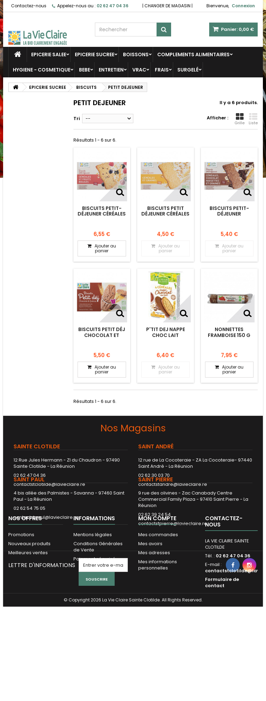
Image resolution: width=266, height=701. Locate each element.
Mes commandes (158, 585)
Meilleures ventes (28, 603)
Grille (239, 119)
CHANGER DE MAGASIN (167, 6)
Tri (76, 118)
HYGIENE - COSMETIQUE (41, 69)
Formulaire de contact (222, 633)
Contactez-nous (28, 6)
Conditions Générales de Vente (98, 597)
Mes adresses (154, 603)
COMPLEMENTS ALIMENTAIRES (193, 54)
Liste (253, 119)
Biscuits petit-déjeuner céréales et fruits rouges (102, 214)
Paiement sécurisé (94, 609)
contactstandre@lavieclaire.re (172, 484)
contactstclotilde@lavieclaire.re (49, 484)
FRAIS (162, 69)
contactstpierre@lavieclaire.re (172, 547)
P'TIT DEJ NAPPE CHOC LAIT (165, 332)
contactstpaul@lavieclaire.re (46, 541)
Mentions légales (92, 585)
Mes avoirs (150, 594)
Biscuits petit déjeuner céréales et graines (165, 214)
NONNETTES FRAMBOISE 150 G (229, 332)
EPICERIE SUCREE (94, 54)
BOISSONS (136, 54)
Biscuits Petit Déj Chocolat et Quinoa (101, 335)
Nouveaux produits (29, 594)
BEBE (84, 69)
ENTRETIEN (111, 69)
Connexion (243, 6)
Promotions (21, 585)
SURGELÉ (187, 69)
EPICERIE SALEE (48, 54)
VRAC (139, 69)
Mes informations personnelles (157, 615)
